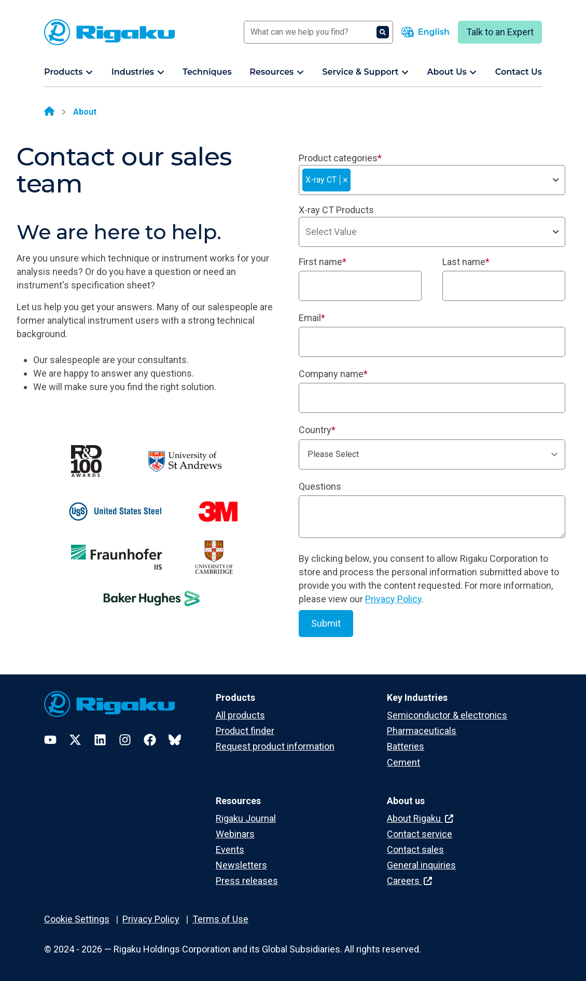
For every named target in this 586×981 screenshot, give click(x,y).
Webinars (235, 833)
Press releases (247, 880)
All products (240, 715)
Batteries (405, 746)
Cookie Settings (76, 919)
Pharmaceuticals (421, 730)
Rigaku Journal (246, 818)
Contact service (419, 833)
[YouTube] (50, 740)
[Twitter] (75, 740)
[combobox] (432, 180)
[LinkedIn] (100, 740)
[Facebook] (150, 740)
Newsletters (241, 865)
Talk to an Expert (500, 31)
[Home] (49, 112)
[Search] (318, 32)
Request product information (275, 746)
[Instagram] (125, 740)
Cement (403, 762)
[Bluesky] (175, 740)
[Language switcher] (425, 32)
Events (230, 849)
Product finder (245, 730)
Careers (409, 880)
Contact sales (415, 849)
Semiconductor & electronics (447, 715)
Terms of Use (220, 919)
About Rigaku (420, 818)
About (84, 112)
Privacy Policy (393, 598)
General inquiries (421, 865)
